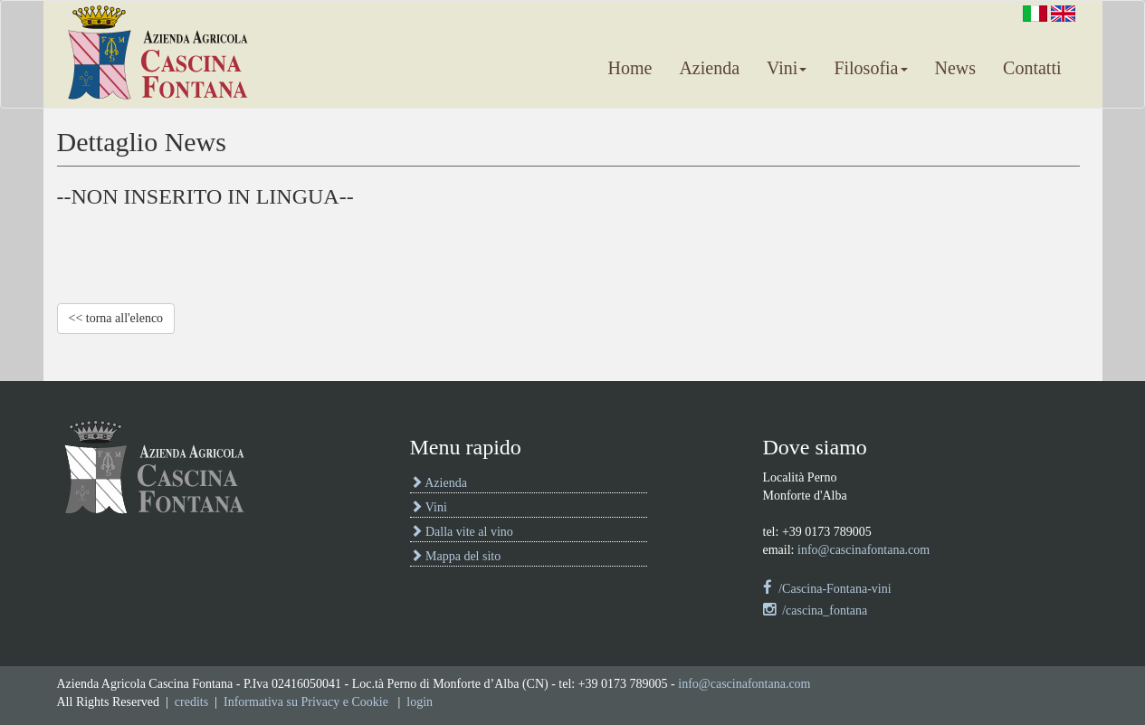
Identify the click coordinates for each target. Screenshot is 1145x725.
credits (191, 702)
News (956, 68)
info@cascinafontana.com (863, 550)
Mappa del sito (455, 556)
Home (629, 68)
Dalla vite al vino (461, 532)
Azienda (709, 68)
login (419, 702)
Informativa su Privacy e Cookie (306, 702)
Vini (786, 68)
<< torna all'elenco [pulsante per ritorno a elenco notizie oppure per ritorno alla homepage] (116, 318)
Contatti (1032, 68)
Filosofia (870, 68)
